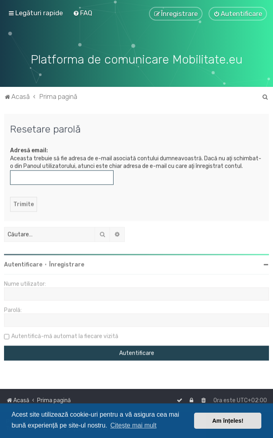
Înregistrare (66, 264)
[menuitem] (82, 13)
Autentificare (23, 264)
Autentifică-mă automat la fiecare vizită (64, 335)
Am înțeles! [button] (228, 420)
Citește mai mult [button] (133, 425)
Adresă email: (29, 149)
